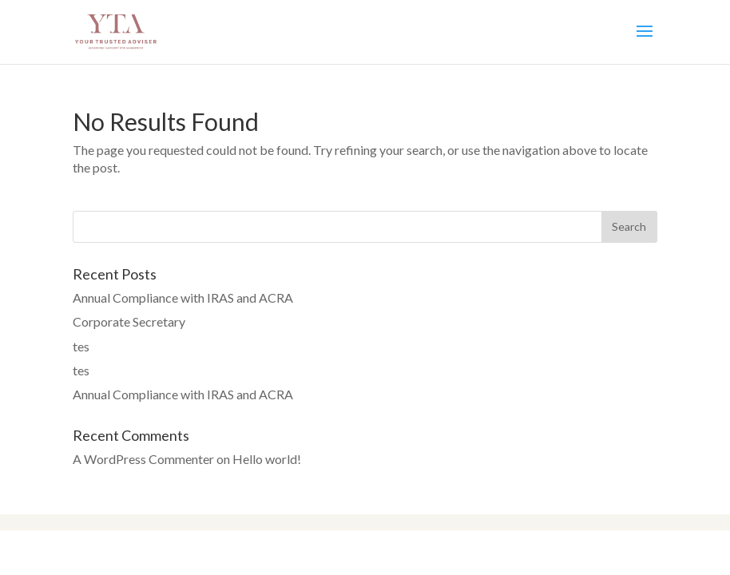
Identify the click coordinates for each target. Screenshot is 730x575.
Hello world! (266, 458)
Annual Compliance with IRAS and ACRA (183, 297)
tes (81, 346)
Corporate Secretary (129, 321)
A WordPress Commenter (143, 458)
